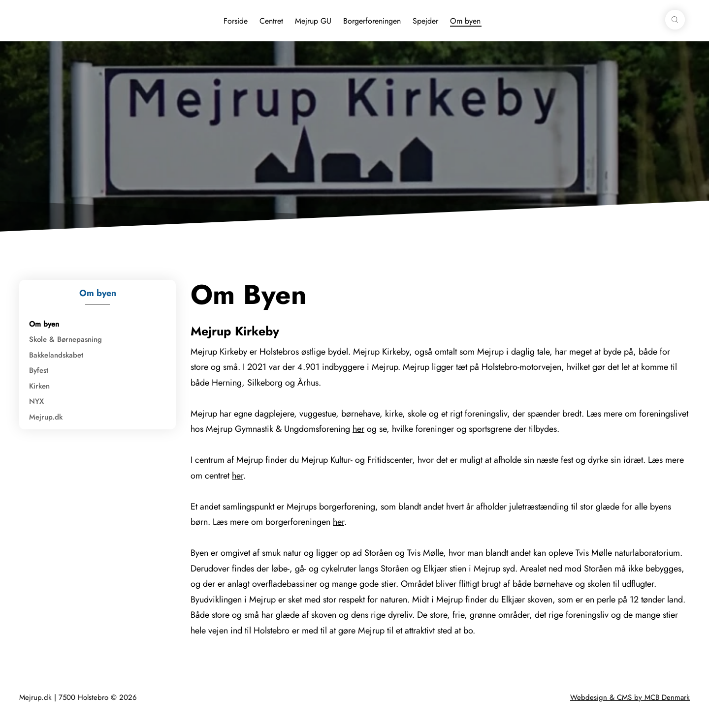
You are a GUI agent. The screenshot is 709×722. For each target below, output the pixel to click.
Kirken (39, 386)
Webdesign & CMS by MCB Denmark (630, 697)
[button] (675, 20)
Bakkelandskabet (56, 355)
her (358, 428)
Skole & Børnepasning (65, 339)
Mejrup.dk (46, 417)
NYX (36, 401)
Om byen (465, 21)
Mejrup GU (313, 21)
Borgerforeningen (372, 21)
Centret (271, 21)
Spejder (425, 21)
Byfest (38, 370)
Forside (236, 21)
